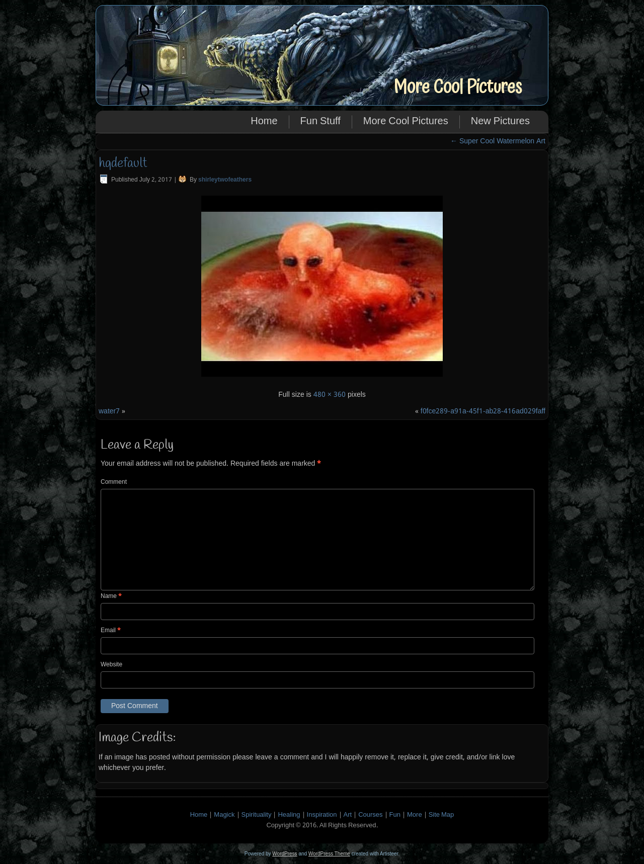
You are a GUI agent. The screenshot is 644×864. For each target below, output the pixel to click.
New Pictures (500, 121)
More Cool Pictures (457, 87)
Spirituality (257, 815)
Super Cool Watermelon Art (497, 141)
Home (264, 121)
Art (348, 815)
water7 (109, 411)
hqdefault (123, 163)
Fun (394, 815)
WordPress (284, 853)
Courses (370, 815)
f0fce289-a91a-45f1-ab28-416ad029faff (483, 411)
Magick (224, 815)
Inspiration (322, 815)
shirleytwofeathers (225, 180)
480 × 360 (329, 395)
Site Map (441, 815)
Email (111, 631)
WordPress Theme (329, 853)
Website (111, 665)
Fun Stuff (320, 121)
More (414, 815)
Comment (114, 482)
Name (111, 596)
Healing (289, 815)
